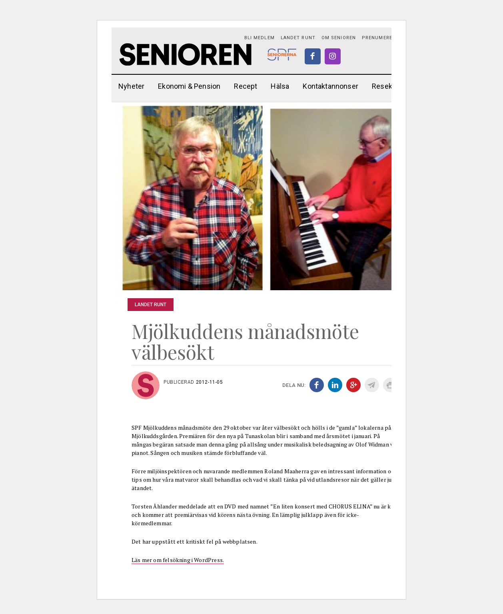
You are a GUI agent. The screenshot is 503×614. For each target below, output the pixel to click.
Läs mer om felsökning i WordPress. (178, 560)
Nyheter (131, 86)
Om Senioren (338, 37)
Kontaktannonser (330, 86)
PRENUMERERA (380, 37)
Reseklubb (389, 86)
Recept (245, 86)
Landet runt (298, 37)
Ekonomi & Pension (189, 86)
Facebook (313, 56)
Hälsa (280, 86)
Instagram (333, 56)
